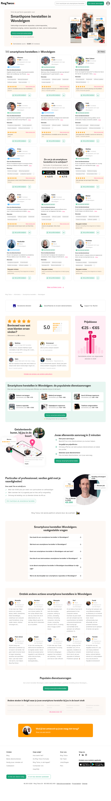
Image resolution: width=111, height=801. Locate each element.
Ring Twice (8, 294)
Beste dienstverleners (13, 759)
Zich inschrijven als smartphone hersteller (70, 3)
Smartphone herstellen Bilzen (55, 710)
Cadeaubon (10, 766)
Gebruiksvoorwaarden (64, 784)
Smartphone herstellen (29, 294)
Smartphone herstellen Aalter (35, 705)
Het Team (63, 759)
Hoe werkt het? (38, 756)
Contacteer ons (38, 766)
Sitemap (84, 784)
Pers (61, 766)
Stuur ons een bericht (43, 732)
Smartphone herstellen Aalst (15, 705)
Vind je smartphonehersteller (21, 33)
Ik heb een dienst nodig (16, 777)
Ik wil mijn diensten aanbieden (38, 777)
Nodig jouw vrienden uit (14, 762)
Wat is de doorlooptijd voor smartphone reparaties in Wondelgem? (53, 576)
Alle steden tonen (55, 712)
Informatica (17, 294)
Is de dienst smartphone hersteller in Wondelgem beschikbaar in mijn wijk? (54, 567)
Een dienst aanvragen (95, 3)
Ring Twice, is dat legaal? (41, 762)
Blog (7, 756)
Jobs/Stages (64, 762)
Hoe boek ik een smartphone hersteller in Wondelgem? (49, 537)
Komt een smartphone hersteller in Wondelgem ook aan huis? (51, 551)
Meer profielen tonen (55, 287)
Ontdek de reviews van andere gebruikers (38, 374)
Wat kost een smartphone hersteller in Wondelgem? (48, 544)
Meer (28, 74)
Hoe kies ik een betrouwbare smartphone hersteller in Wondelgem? (54, 558)
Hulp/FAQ (36, 769)
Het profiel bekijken (19, 95)
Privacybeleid (76, 784)
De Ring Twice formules (41, 759)
